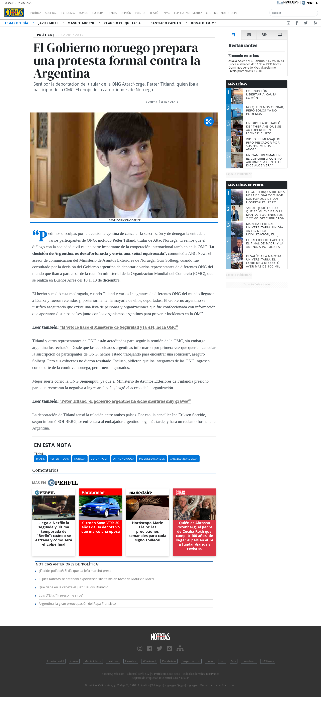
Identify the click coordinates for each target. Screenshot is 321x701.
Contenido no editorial (256, 13)
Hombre (130, 661)
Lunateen (248, 661)
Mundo (93, 13)
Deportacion (99, 458)
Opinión (142, 13)
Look (209, 661)
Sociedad (55, 13)
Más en (55, 482)
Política (37, 13)
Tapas (189, 13)
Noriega (79, 458)
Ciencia (126, 13)
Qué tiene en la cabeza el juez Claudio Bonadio (73, 587)
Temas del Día (17, 23)
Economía (75, 13)
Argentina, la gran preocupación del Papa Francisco (77, 603)
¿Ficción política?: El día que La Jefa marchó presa (75, 570)
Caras (74, 661)
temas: (39, 453)
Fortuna (113, 661)
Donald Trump (203, 23)
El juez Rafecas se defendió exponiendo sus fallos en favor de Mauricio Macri (96, 579)
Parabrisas (169, 661)
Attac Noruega (123, 458)
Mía (233, 661)
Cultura (109, 13)
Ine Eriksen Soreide (152, 458)
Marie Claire (92, 661)
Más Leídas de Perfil (246, 185)
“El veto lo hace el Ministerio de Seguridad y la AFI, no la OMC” (119, 327)
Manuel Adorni (81, 23)
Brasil (40, 458)
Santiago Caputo (166, 23)
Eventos (160, 13)
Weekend (149, 661)
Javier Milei (48, 23)
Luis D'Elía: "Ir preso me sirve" (61, 595)
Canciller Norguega (183, 458)
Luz (222, 661)
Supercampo (191, 661)
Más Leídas (237, 84)
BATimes (268, 661)
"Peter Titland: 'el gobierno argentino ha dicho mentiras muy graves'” (125, 401)
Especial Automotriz (215, 13)
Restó (175, 13)
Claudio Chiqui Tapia (122, 23)
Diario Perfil (55, 661)
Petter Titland (59, 458)
